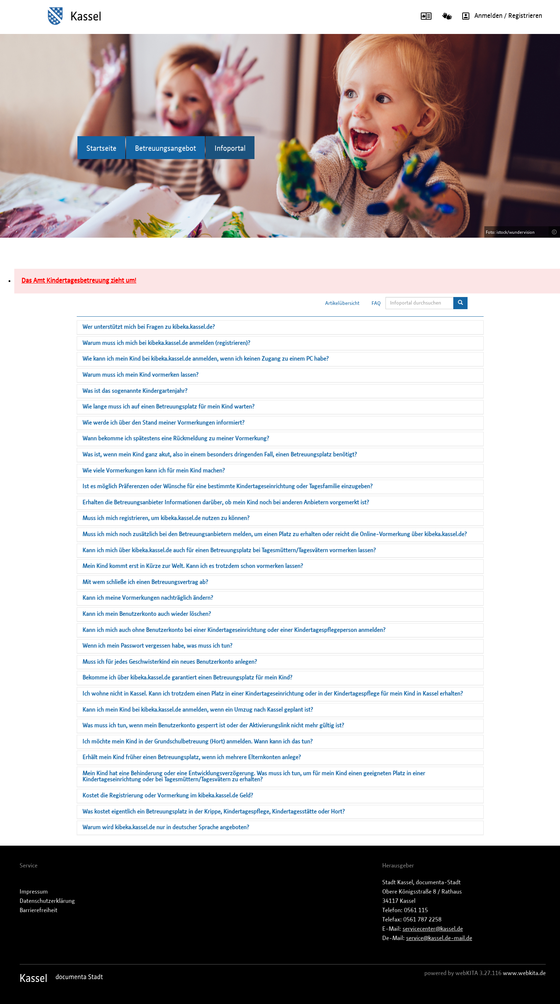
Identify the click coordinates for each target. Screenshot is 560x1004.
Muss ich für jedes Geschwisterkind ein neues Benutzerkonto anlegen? (169, 662)
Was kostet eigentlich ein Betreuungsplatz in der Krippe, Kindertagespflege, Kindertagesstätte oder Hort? (213, 812)
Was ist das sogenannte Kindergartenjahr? (134, 391)
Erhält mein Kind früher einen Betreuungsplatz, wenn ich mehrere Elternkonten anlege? (191, 757)
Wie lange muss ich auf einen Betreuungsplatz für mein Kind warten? (168, 407)
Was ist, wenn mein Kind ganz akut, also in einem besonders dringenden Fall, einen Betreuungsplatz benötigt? (219, 455)
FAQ (376, 303)
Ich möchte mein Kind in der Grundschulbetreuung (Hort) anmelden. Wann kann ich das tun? (197, 742)
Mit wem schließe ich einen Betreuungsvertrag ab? (145, 582)
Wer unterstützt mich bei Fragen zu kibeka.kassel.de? (148, 327)
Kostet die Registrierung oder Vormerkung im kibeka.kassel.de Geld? (167, 795)
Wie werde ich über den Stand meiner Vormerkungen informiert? (163, 423)
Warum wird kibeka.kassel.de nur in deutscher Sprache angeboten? (165, 827)
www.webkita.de (524, 973)
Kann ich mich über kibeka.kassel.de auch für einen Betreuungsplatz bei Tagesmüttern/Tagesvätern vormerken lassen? (229, 550)
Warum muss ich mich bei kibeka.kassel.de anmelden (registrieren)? (166, 343)
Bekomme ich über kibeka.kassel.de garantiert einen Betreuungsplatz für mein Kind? (187, 678)
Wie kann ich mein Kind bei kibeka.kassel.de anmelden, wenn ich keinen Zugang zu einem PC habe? (205, 359)
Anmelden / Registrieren (499, 16)
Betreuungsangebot (165, 148)
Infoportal (230, 148)
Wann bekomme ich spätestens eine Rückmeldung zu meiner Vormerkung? (175, 438)
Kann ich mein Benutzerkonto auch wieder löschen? (146, 614)
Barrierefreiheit (38, 910)
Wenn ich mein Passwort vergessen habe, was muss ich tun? (157, 646)
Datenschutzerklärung (47, 901)
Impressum (34, 892)
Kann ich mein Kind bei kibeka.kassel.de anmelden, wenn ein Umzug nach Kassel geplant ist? (197, 710)
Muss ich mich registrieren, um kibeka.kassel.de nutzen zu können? (165, 518)
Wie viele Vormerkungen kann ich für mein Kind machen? (153, 471)
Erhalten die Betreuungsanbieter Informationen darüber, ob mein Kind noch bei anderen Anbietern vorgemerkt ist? (225, 502)
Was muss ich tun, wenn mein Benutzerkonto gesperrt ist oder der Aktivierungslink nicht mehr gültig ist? (213, 725)
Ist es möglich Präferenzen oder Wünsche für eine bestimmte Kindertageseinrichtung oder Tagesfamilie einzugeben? (227, 486)
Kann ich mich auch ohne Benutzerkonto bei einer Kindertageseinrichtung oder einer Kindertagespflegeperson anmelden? (233, 630)
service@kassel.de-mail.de (439, 938)
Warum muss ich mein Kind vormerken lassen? (140, 375)
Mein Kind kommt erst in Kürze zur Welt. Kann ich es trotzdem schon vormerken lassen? (192, 566)
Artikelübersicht (342, 303)
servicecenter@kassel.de (433, 929)
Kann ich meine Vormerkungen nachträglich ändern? (147, 598)
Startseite (101, 148)
